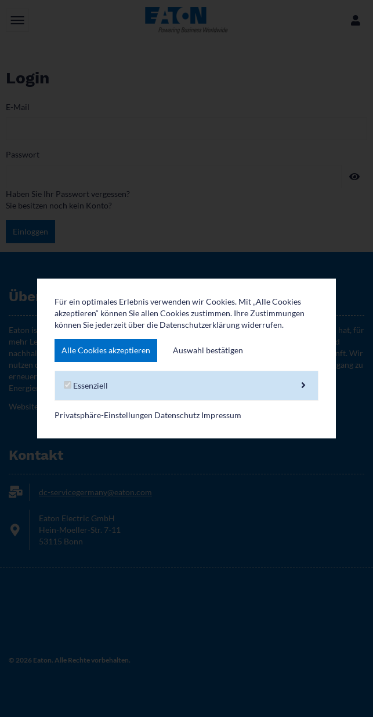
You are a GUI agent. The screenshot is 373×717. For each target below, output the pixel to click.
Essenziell (186, 386)
